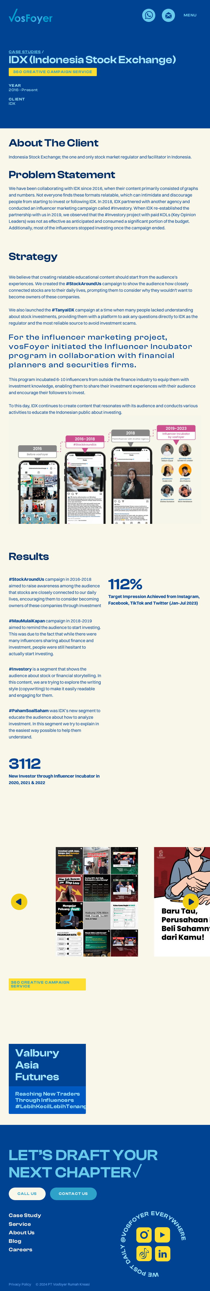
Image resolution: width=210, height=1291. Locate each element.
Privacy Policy (20, 1284)
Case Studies (25, 52)
